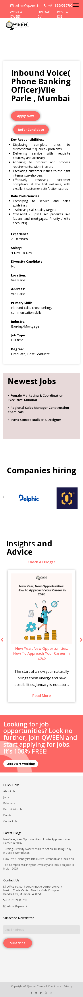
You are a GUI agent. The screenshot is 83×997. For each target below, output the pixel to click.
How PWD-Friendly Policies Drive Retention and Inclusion (38, 859)
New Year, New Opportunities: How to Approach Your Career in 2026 (37, 841)
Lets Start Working (20, 764)
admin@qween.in (25, 5)
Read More (41, 695)
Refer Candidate (31, 129)
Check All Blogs (42, 562)
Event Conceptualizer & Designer (36, 420)
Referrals (9, 803)
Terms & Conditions (49, 986)
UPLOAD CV (44, 14)
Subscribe (17, 943)
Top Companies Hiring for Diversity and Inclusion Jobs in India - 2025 (38, 866)
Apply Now (25, 116)
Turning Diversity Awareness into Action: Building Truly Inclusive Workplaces (37, 851)
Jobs (6, 797)
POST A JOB (62, 14)
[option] (22, 498)
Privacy (68, 986)
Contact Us (10, 821)
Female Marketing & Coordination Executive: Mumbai (35, 397)
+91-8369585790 (58, 5)
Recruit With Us (12, 809)
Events (7, 815)
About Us (9, 791)
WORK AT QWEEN (17, 14)
